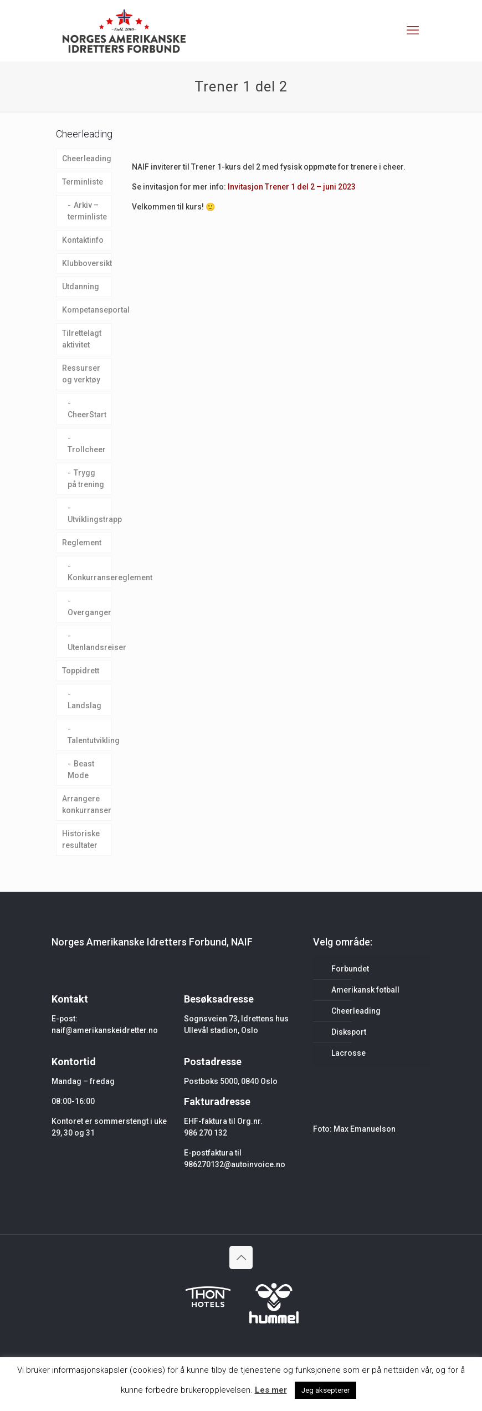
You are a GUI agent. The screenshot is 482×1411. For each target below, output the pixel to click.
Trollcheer (87, 449)
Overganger (89, 612)
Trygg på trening (86, 478)
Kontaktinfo (83, 240)
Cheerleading (86, 158)
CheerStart (87, 414)
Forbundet (350, 968)
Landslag (84, 705)
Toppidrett (80, 670)
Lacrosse (348, 1053)
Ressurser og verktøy (81, 374)
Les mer (271, 1390)
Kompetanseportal (87, 309)
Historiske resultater (81, 839)
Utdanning (80, 286)
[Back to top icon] (241, 1257)
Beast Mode (81, 769)
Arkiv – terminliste (87, 211)
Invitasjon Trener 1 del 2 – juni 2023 (292, 186)
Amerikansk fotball (365, 989)
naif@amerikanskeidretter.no (105, 1030)
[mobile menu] (412, 30)
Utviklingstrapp (90, 519)
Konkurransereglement (90, 577)
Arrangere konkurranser (86, 804)
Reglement (81, 542)
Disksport (348, 1031)
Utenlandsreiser (90, 647)
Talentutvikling (90, 740)
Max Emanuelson (365, 1128)
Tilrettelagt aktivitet (81, 339)
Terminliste (82, 181)
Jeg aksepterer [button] (325, 1390)
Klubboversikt (87, 263)
